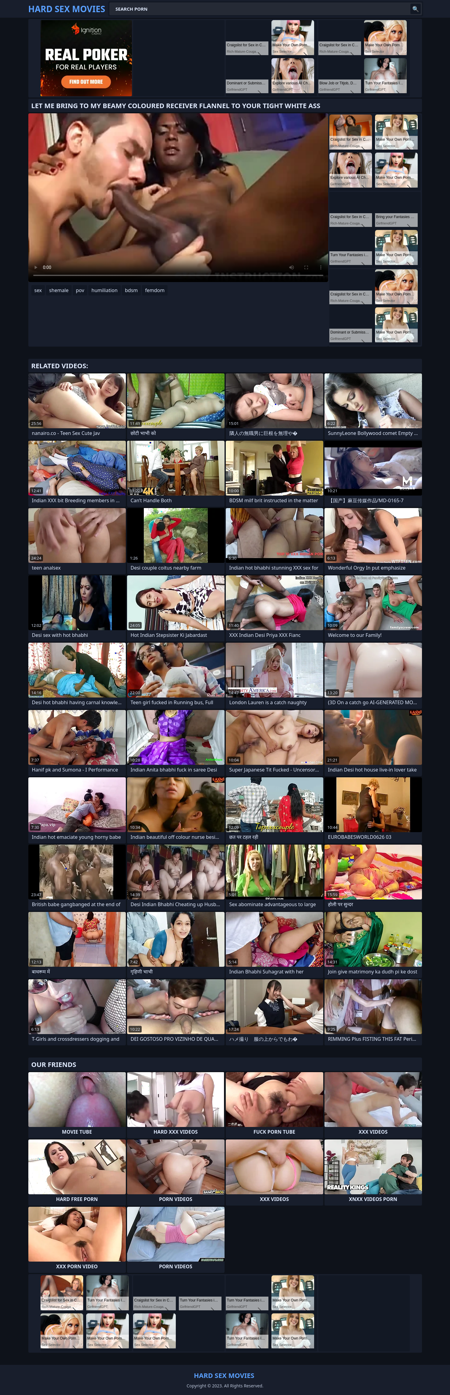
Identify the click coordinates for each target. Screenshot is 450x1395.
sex (38, 290)
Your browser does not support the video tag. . (178, 197)
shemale (59, 290)
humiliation (104, 290)
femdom (155, 290)
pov (80, 290)
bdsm (131, 290)
